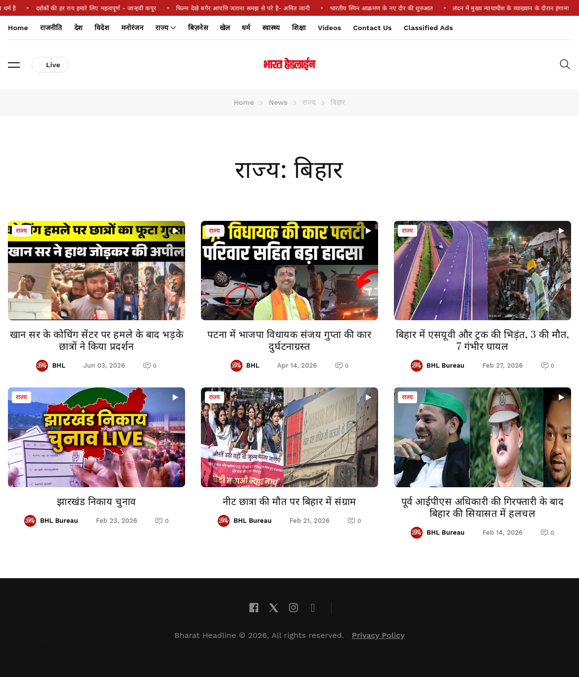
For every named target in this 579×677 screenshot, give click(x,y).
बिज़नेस (198, 28)
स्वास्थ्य (271, 28)
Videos (329, 28)
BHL (58, 365)
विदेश (102, 28)
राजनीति (51, 28)
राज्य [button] (165, 28)
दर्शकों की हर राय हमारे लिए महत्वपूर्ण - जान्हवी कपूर (107, 8)
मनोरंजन (132, 28)
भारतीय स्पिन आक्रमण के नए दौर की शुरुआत (392, 8)
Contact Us (372, 28)
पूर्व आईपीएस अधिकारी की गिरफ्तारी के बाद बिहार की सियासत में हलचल (482, 506)
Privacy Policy (378, 635)
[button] (14, 65)
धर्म (245, 28)
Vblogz (52, 647)
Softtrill (22, 647)
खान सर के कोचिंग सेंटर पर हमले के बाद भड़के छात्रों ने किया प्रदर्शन (97, 339)
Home (18, 28)
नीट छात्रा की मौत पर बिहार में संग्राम (289, 501)
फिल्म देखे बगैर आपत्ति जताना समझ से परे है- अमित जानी (254, 8)
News (278, 102)
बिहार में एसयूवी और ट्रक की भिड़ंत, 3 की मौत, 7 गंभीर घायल (483, 339)
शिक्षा (299, 28)
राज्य (21, 230)
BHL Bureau (446, 365)
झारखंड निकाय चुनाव (96, 501)
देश (78, 28)
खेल (225, 28)
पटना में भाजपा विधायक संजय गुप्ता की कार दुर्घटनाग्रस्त (289, 339)
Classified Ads (428, 28)
